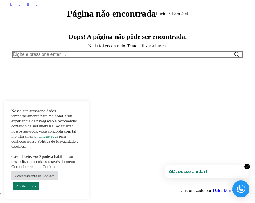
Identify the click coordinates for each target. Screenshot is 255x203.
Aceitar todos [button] (26, 186)
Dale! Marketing (228, 190)
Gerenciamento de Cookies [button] (34, 176)
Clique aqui (48, 136)
